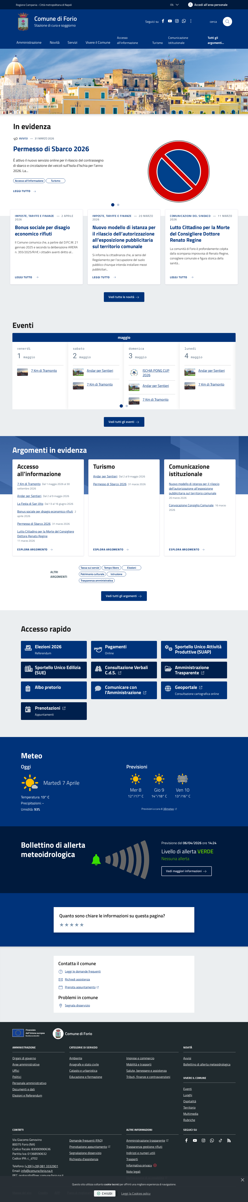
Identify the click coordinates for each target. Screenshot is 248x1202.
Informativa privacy (139, 1165)
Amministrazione (28, 42)
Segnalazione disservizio (85, 1153)
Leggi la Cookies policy (136, 1193)
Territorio (189, 1107)
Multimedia (190, 1113)
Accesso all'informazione (127, 40)
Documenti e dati (23, 1089)
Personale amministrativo (29, 1083)
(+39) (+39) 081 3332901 (41, 1166)
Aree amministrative (26, 1064)
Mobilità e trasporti (139, 1064)
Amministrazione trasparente (147, 1140)
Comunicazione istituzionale (178, 40)
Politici (16, 1076)
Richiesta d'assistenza (83, 1159)
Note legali (133, 1171)
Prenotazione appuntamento (89, 1146)
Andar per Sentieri (100, 371)
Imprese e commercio (140, 1058)
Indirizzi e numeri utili (140, 1153)
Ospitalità (189, 1101)
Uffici (15, 1070)
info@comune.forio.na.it (37, 1170)
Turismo (157, 42)
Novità (54, 42)
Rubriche (189, 1120)
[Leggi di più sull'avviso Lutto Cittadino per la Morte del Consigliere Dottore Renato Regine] (182, 276)
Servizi (72, 42)
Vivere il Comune (98, 42)
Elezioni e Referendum (27, 1095)
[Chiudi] (242, 1180)
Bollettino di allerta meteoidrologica (206, 1064)
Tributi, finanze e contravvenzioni (148, 1076)
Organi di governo (24, 1058)
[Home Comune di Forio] (46, 21)
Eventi (187, 1088)
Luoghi (187, 1095)
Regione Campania (26, 5)
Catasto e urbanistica (83, 1070)
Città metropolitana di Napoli (56, 5)
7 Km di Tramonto (44, 371)
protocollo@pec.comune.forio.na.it (41, 1175)
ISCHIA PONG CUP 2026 (156, 373)
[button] (227, 21)
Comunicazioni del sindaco (190, 216)
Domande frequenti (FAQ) (85, 1140)
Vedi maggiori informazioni (186, 871)
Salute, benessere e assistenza (146, 1070)
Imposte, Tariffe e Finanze (34, 216)
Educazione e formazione (85, 1076)
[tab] (113, 204)
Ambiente (75, 1058)
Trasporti (132, 1159)
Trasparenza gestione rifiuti (144, 1146)
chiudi (104, 1193)
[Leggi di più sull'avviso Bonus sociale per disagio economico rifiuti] (27, 276)
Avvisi (23, 138)
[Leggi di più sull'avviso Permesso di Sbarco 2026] (24, 191)
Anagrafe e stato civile (84, 1064)
